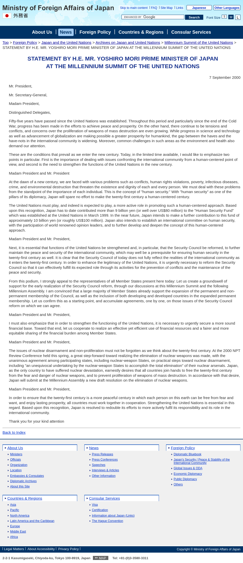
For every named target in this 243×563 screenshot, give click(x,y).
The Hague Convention (107, 521)
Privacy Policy (68, 549)
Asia (13, 504)
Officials (15, 459)
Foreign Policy (95, 32)
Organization (18, 465)
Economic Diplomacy (188, 474)
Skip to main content (134, 8)
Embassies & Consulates (27, 476)
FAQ (154, 8)
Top (6, 42)
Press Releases (102, 454)
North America (19, 515)
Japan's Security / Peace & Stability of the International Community (202, 461)
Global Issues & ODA (188, 468)
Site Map (167, 8)
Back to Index (14, 432)
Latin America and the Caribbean (32, 521)
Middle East (18, 531)
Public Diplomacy (185, 479)
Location (16, 470)
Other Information (103, 476)
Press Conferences (105, 459)
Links (179, 8)
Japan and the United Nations (66, 42)
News (66, 32)
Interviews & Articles (105, 470)
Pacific (14, 510)
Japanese (199, 8)
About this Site (20, 486)
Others (178, 484)
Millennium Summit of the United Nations (199, 42)
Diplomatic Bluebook (187, 454)
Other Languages (226, 8)
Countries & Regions (141, 32)
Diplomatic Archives (23, 481)
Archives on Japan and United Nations (127, 42)
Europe (15, 526)
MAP (102, 558)
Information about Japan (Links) (113, 515)
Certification (100, 510)
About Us (42, 32)
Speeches (98, 465)
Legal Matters (14, 549)
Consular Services (191, 32)
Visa (95, 504)
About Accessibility (41, 549)
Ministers (16, 454)
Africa (14, 537)
